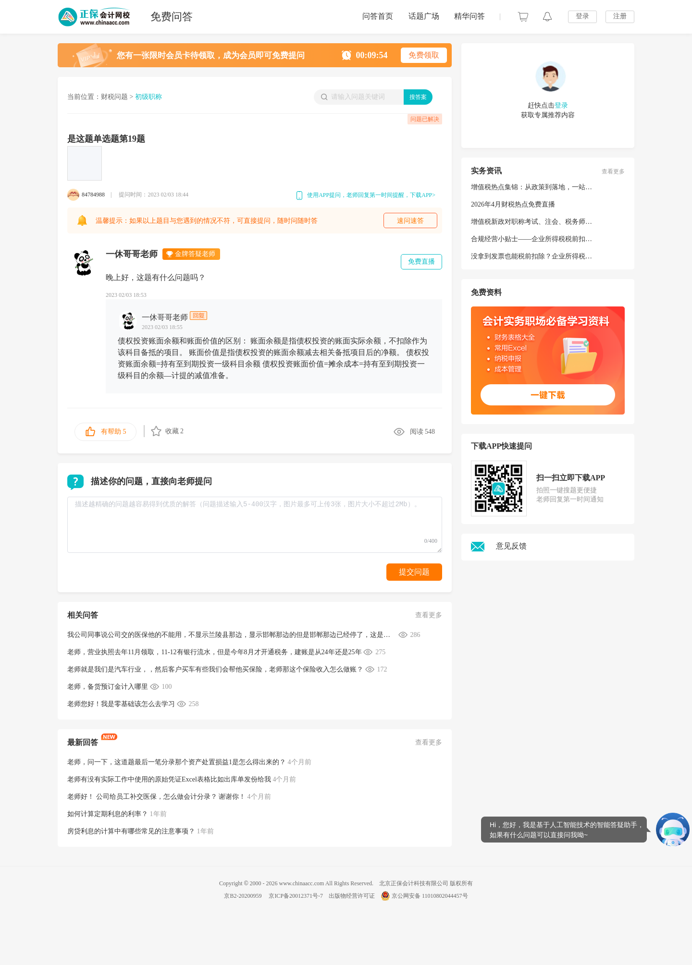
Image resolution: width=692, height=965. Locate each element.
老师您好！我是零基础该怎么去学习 (121, 704)
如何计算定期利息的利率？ (107, 814)
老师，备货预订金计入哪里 (107, 686)
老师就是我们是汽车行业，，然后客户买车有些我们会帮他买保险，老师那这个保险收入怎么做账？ (215, 669)
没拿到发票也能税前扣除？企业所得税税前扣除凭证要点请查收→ (568, 256)
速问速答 (410, 220)
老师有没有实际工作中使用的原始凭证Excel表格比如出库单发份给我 (169, 779)
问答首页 (377, 16)
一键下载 (548, 395)
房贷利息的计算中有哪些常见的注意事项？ (131, 831)
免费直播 (421, 261)
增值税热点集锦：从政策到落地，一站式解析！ (541, 187)
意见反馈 (499, 546)
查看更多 (428, 615)
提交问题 (414, 572)
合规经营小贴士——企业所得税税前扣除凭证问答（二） (555, 239)
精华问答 (469, 16)
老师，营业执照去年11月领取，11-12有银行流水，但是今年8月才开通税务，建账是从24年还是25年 (214, 652)
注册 (620, 16)
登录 (582, 16)
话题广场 (423, 16)
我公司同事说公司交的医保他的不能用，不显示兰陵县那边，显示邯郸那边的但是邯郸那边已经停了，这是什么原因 (231, 634)
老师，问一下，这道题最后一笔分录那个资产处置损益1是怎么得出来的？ (176, 762)
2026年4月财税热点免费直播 (513, 204)
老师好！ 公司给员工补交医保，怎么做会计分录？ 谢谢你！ (156, 796)
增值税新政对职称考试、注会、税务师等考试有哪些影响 (555, 221)
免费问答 (171, 17)
